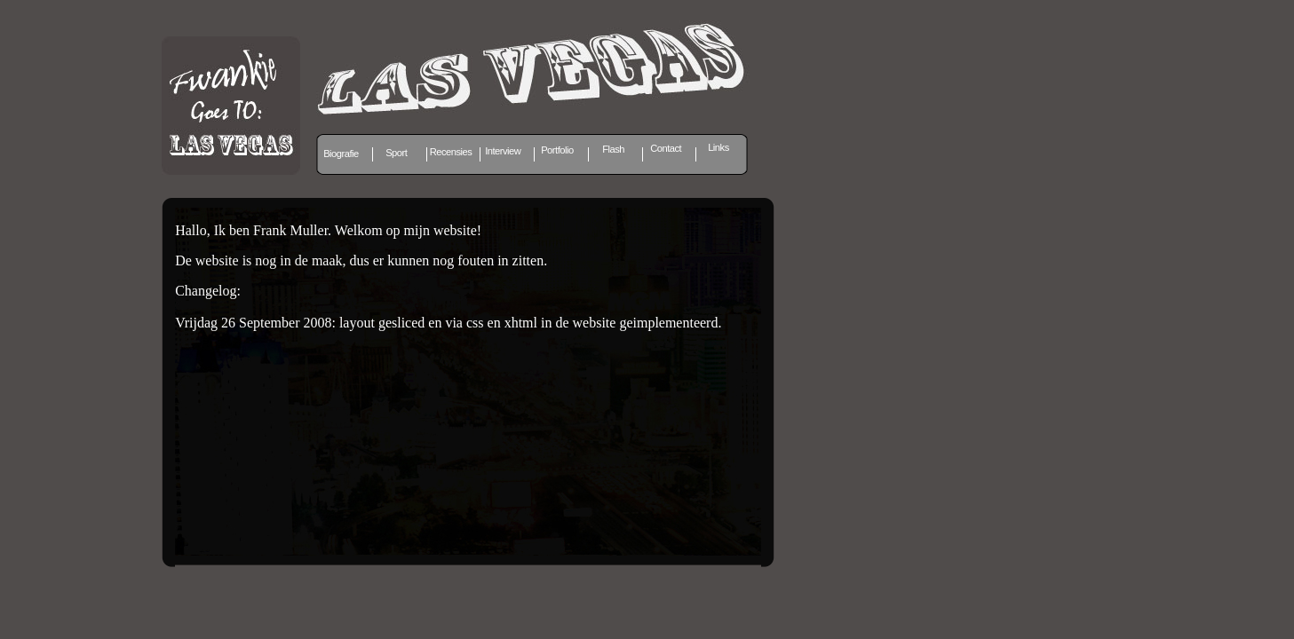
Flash (613, 149)
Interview (502, 151)
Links (718, 147)
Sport (396, 152)
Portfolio (557, 150)
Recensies (451, 151)
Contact (665, 148)
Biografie (341, 153)
